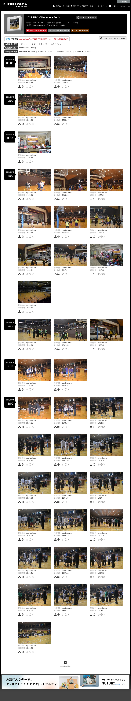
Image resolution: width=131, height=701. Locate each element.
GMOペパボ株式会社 (125, 6)
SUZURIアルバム (15, 5)
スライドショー (57, 44)
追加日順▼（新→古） (83, 51)
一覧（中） (34, 44)
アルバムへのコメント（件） (113, 38)
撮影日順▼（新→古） (46, 51)
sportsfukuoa (24, 48)
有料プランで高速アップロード (84, 6)
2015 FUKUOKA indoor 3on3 (43, 17)
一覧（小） (23, 44)
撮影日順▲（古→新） (27, 51)
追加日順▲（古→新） (64, 51)
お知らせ (115, 6)
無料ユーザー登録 (62, 6)
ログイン (104, 6)
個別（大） (45, 44)
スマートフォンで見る (86, 17)
